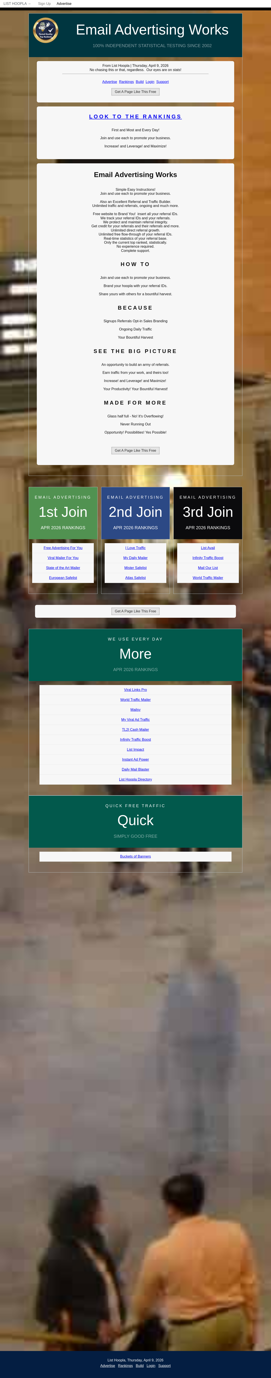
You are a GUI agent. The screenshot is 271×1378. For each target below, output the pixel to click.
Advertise (64, 4)
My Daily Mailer (135, 558)
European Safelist (63, 578)
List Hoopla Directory (135, 779)
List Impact (135, 749)
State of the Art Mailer (63, 568)
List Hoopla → (17, 4)
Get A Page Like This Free (135, 92)
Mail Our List (208, 568)
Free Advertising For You (63, 548)
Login (150, 82)
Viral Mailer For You (63, 558)
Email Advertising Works (152, 30)
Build (140, 82)
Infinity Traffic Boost (207, 558)
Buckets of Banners (135, 856)
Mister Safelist (135, 568)
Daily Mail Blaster (135, 769)
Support (162, 82)
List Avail (208, 548)
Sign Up (44, 4)
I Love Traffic (135, 548)
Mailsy (135, 710)
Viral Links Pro (135, 690)
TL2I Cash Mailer (135, 729)
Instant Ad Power (135, 759)
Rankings (126, 82)
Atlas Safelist (135, 578)
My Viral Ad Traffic (135, 720)
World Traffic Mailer (208, 578)
